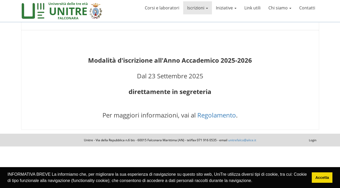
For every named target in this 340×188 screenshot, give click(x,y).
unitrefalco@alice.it (242, 140)
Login (312, 140)
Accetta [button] (322, 177)
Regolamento (216, 115)
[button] (254, 181)
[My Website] (33, 10)
